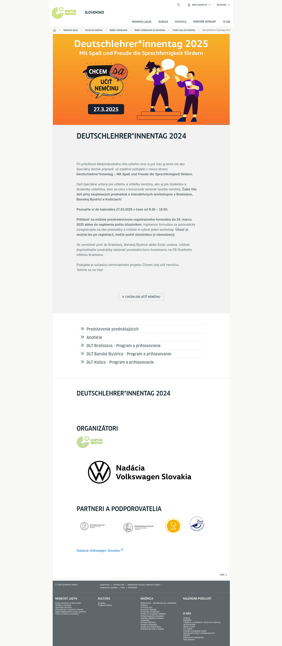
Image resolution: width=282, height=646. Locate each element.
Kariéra (186, 635)
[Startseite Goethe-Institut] (64, 13)
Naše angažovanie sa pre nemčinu (70, 612)
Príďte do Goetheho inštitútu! (153, 614)
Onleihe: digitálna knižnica (152, 618)
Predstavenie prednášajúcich (113, 329)
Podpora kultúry (105, 605)
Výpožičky (145, 620)
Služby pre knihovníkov (151, 627)
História (186, 618)
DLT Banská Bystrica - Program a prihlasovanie (129, 354)
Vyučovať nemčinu (63, 607)
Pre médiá (187, 629)
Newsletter (132, 587)
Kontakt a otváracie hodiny (195, 631)
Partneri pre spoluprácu (193, 637)
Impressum (105, 585)
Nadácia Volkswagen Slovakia (98, 550)
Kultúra (163, 22)
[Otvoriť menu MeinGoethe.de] (199, 5)
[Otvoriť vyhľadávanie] (178, 5)
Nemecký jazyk (141, 22)
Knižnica (180, 22)
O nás (226, 22)
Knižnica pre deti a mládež (152, 629)
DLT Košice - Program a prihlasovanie (120, 362)
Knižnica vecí (146, 607)
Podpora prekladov (149, 625)
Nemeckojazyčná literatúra (152, 616)
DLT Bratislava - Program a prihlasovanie (124, 345)
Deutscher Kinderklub (150, 612)
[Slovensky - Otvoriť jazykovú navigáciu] (223, 5)
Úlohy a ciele (189, 626)
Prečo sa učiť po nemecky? (67, 614)
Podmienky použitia (108, 587)
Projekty (101, 603)
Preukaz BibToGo (148, 622)
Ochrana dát (118, 585)
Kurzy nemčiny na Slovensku (68, 603)
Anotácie (94, 337)
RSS (123, 587)
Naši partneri (188, 639)
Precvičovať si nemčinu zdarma (69, 609)
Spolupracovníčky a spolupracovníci (199, 633)
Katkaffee (187, 620)
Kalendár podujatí (197, 598)
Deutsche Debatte (148, 609)
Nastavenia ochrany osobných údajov (144, 585)
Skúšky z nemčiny (63, 605)
